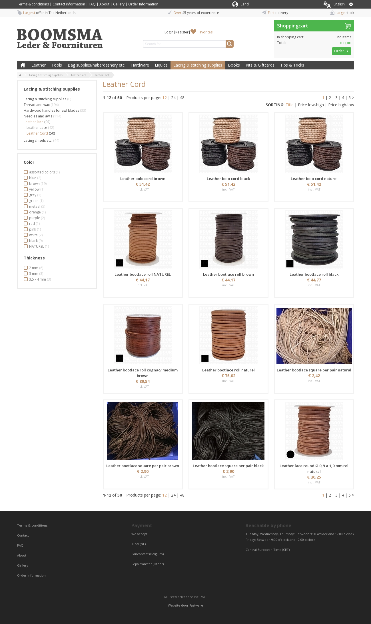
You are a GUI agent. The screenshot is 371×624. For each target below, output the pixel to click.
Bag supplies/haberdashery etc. (96, 65)
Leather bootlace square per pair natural (314, 370)
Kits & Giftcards (260, 65)
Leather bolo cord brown (142, 178)
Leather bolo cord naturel (314, 178)
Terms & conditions (33, 4)
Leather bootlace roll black (314, 274)
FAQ (92, 4)
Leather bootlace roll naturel (228, 370)
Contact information (69, 4)
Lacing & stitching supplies (197, 65)
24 (173, 97)
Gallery (119, 4)
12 (164, 97)
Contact (23, 535)
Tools (56, 65)
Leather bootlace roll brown (228, 274)
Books (234, 65)
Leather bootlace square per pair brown (142, 465)
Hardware (140, 65)
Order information (31, 575)
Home (23, 65)
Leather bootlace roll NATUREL (143, 274)
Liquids (161, 65)
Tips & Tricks (292, 65)
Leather (38, 65)
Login (169, 32)
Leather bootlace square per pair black (228, 465)
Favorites (205, 32)
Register (181, 32)
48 (182, 97)
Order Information (143, 4)
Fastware (196, 605)
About (104, 4)
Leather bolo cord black (228, 178)
